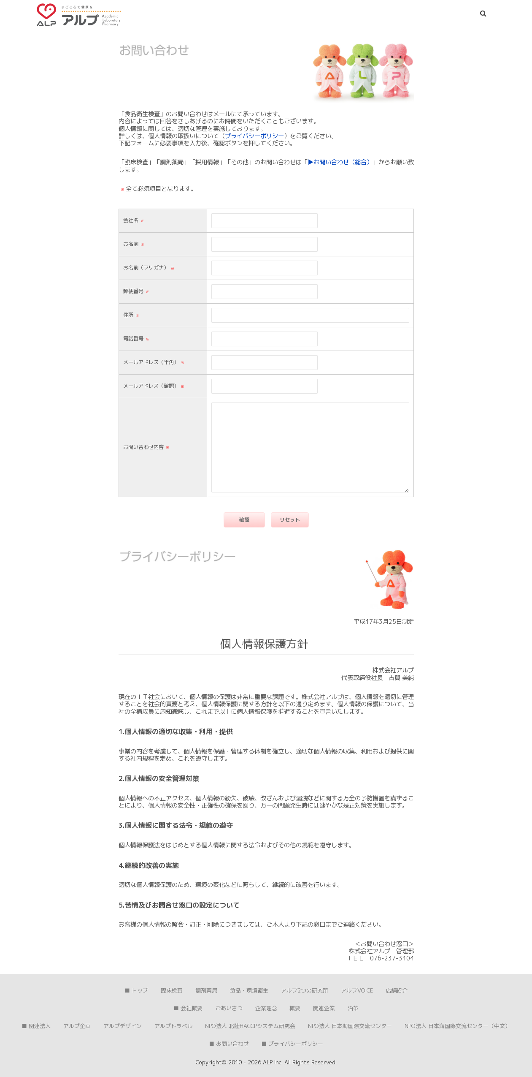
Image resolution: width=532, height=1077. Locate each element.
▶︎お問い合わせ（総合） (340, 162)
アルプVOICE (357, 990)
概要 (294, 1008)
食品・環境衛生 (249, 990)
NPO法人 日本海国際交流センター (350, 1026)
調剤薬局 (206, 990)
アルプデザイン (122, 1026)
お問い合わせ (232, 1043)
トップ (140, 990)
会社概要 (192, 1008)
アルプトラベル (173, 1026)
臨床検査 (172, 990)
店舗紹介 (397, 990)
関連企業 (324, 1008)
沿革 (353, 1008)
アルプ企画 (77, 1026)
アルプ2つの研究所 (304, 990)
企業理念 (266, 1008)
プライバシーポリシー (254, 136)
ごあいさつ (229, 1008)
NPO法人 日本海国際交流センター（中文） (457, 1026)
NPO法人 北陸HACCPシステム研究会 (250, 1026)
